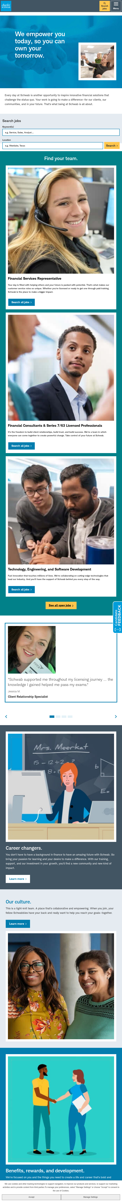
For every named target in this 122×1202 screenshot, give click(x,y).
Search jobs (104, 6)
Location (6, 139)
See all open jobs (60, 605)
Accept (31, 1197)
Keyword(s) (8, 126)
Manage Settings (90, 1197)
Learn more (16, 878)
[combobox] (52, 145)
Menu (116, 6)
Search (110, 145)
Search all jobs (20, 302)
